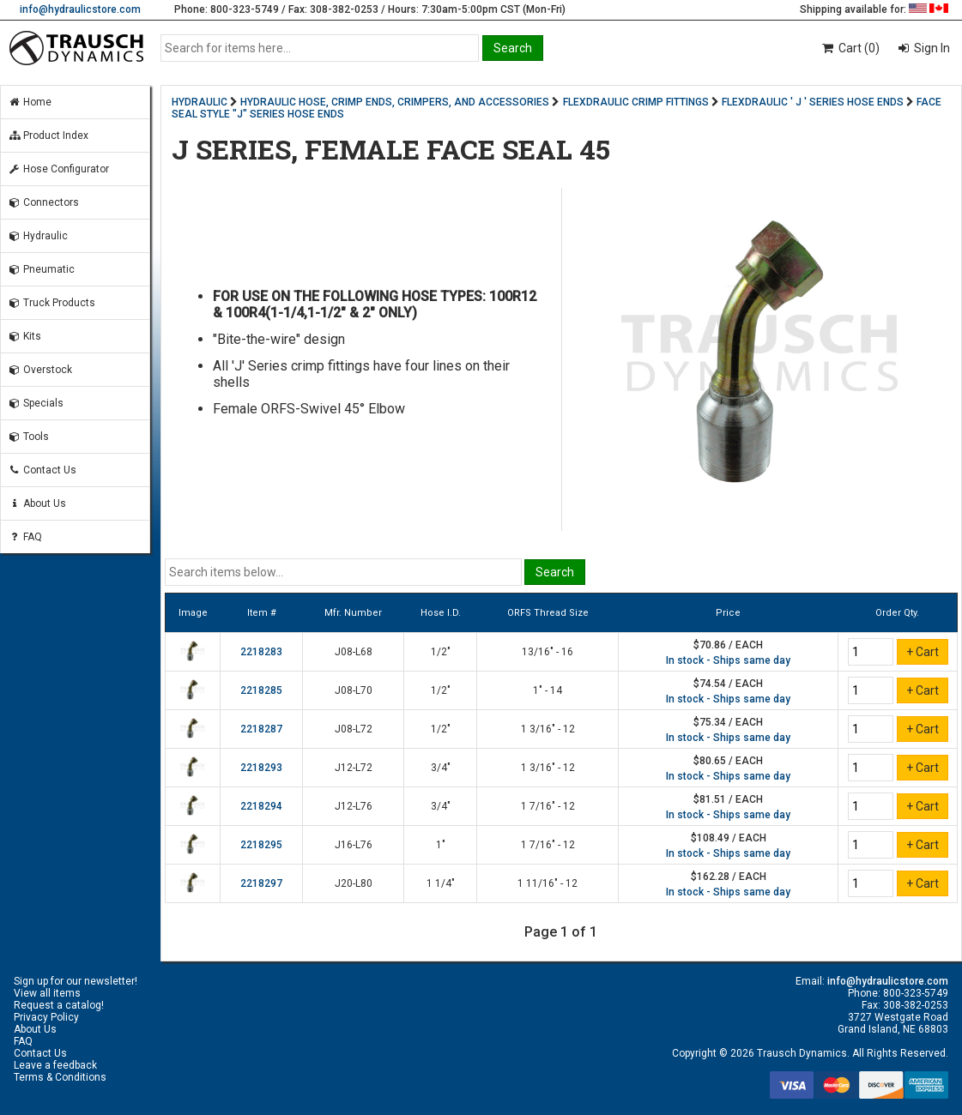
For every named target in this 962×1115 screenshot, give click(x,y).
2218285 (261, 690)
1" (440, 845)
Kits (24, 336)
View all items (47, 993)
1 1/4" (441, 883)
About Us (37, 503)
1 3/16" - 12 (548, 729)
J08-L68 (353, 652)
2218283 (261, 652)
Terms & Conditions (60, 1077)
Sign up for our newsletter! (75, 981)
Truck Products (51, 303)
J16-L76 (353, 845)
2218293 (261, 768)
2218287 (261, 729)
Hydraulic (38, 236)
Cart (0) (850, 48)
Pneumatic (41, 269)
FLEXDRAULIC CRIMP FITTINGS (636, 102)
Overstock (40, 370)
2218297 (261, 883)
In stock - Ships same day (728, 660)
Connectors (43, 202)
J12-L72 (353, 768)
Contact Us (42, 470)
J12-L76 (353, 806)
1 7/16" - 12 (548, 806)
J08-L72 (353, 729)
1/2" (441, 652)
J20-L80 (353, 883)
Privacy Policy (46, 1017)
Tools (28, 437)
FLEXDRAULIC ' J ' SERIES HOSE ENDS (813, 102)
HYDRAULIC (199, 102)
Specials (36, 403)
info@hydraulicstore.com (80, 9)
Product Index (48, 136)
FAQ (25, 537)
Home (29, 102)
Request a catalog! (59, 1005)
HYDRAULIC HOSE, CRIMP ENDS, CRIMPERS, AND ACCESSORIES (394, 102)
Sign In (930, 48)
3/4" (441, 768)
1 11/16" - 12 (547, 883)
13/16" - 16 (547, 652)
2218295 (261, 845)
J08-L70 (353, 690)
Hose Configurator (58, 169)
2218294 (261, 806)
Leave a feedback (55, 1065)
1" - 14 (547, 690)
